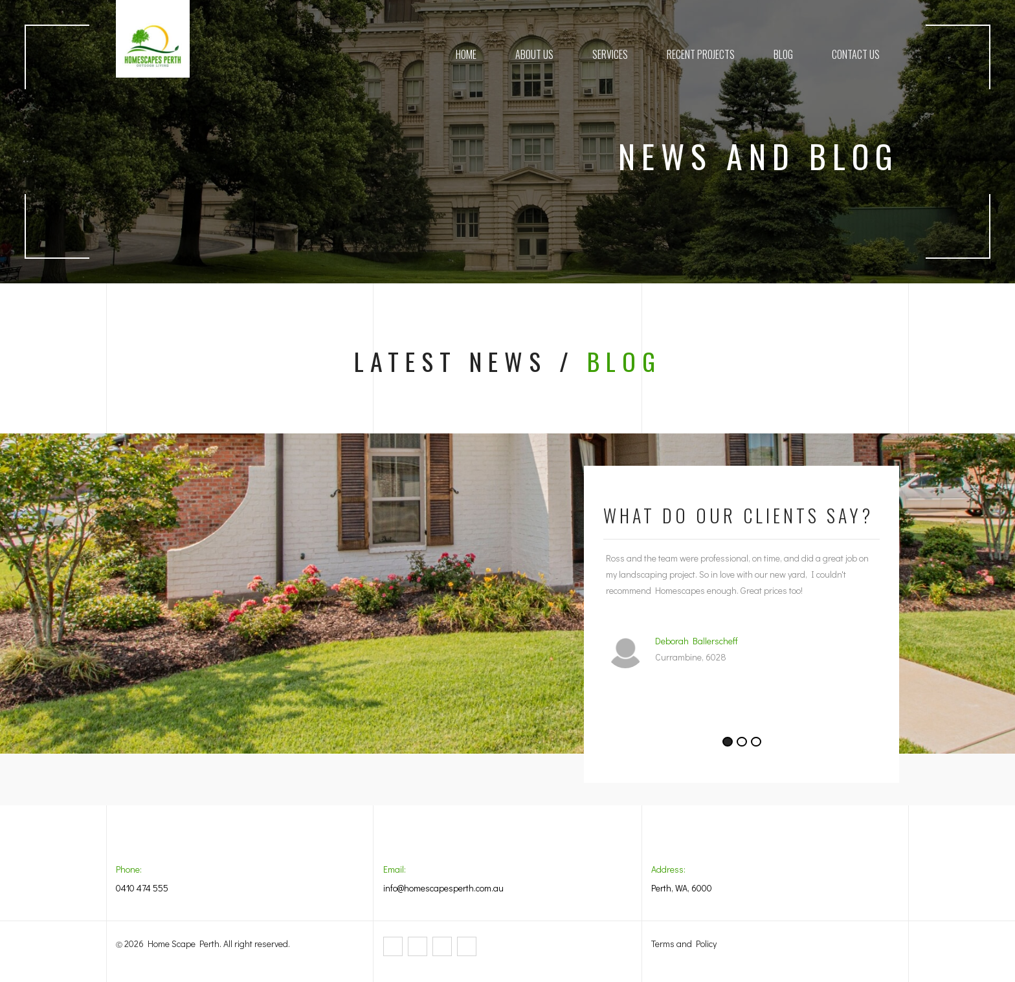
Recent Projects (701, 54)
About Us (534, 54)
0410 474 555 (142, 888)
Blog (783, 54)
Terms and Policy (684, 943)
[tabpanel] (742, 609)
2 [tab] (742, 742)
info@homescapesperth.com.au (443, 888)
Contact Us (856, 54)
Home (466, 54)
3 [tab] (756, 742)
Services (610, 54)
